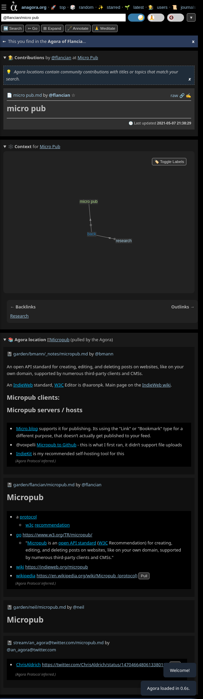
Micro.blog (27, 428)
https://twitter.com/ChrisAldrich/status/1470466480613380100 (105, 665)
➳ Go (33, 28)
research (19, 316)
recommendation (52, 525)
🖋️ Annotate (78, 28)
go (19, 535)
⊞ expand (52, 28)
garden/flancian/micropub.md (43, 485)
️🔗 (182, 95)
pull (144, 576)
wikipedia (26, 576)
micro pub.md (27, 95)
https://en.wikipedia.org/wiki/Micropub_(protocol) (87, 576)
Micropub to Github (56, 445)
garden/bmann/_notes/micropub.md (50, 354)
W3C (59, 385)
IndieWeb (22, 385)
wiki (20, 567)
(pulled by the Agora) (60, 339)
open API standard (77, 543)
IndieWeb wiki (156, 385)
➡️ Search (12, 28)
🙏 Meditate (104, 28)
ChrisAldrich (28, 665)
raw (174, 95)
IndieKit (24, 453)
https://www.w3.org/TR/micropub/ (57, 535)
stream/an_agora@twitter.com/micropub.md (58, 642)
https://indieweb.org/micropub (56, 567)
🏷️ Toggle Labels (169, 162)
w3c (30, 525)
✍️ (188, 95)
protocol (28, 517)
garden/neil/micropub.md (39, 607)
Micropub (37, 543)
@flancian (61, 57)
